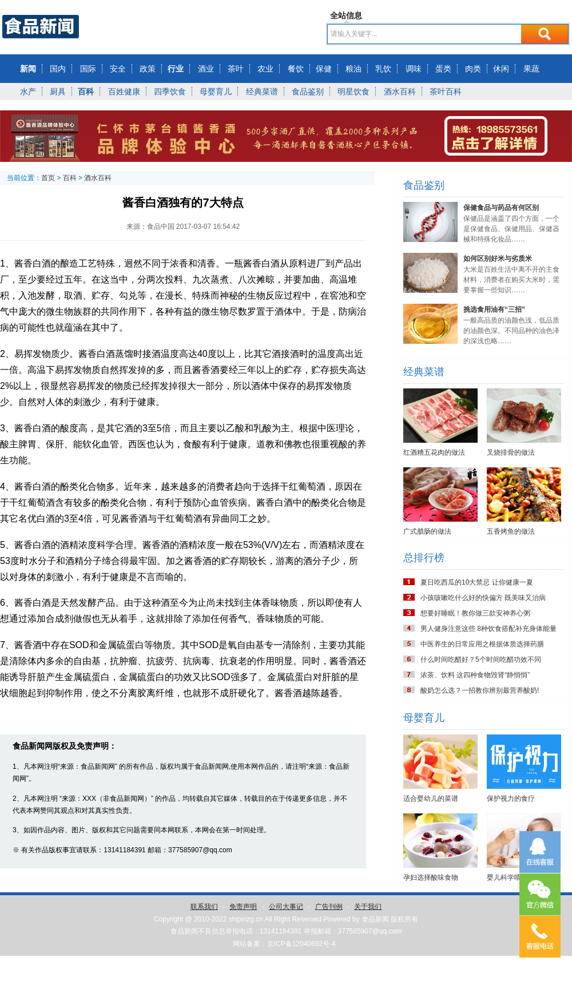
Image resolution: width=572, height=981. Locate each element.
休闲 (501, 68)
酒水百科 (400, 91)
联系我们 (204, 907)
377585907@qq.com (370, 931)
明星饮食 (353, 91)
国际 (88, 68)
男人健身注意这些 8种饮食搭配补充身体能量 (488, 629)
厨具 (58, 91)
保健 (324, 68)
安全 (118, 68)
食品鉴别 (308, 91)
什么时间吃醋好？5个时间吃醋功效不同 (480, 660)
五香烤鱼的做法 (511, 531)
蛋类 (443, 68)
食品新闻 (375, 919)
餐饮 (296, 68)
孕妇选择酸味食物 (430, 877)
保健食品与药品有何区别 (501, 208)
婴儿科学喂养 (507, 877)
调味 (414, 68)
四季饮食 (170, 91)
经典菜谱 (262, 91)
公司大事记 (286, 907)
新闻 (28, 68)
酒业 (206, 68)
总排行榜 (423, 557)
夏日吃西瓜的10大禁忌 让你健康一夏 (476, 582)
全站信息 (346, 15)
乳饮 (383, 68)
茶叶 (236, 68)
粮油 (353, 68)
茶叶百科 (446, 91)
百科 (86, 91)
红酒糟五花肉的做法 (434, 452)
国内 (58, 68)
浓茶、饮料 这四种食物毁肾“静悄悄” (475, 675)
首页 (48, 178)
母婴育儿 (216, 91)
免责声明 (243, 907)
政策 (148, 68)
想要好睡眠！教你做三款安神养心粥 (475, 613)
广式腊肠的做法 (427, 531)
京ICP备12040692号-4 (301, 944)
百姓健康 (124, 91)
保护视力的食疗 (511, 799)
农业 (265, 68)
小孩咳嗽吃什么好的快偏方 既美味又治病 (483, 598)
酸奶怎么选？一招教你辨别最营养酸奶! (479, 690)
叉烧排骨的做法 (511, 452)
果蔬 (531, 68)
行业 (176, 68)
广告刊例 (329, 907)
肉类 (473, 68)
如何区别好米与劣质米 (497, 259)
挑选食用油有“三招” (494, 309)
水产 (28, 91)
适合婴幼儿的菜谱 (430, 799)
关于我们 (368, 907)
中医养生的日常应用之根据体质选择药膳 (482, 644)
